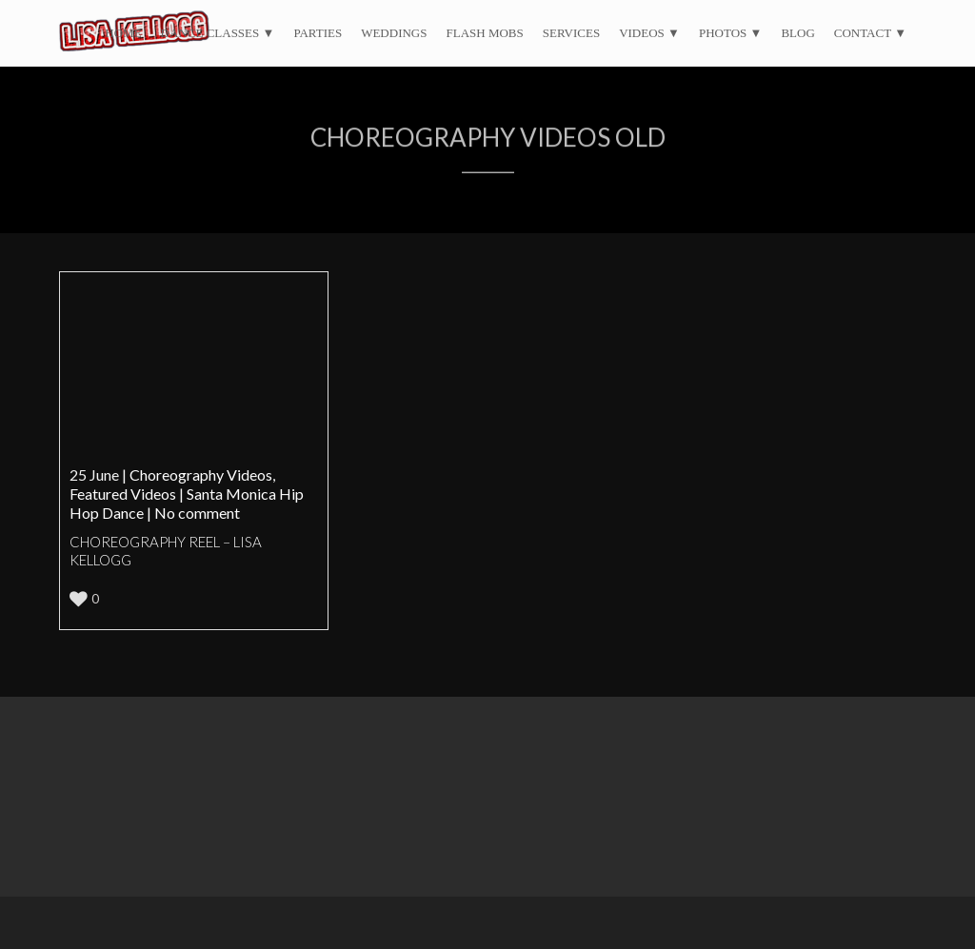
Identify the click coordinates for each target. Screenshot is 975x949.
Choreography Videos (200, 474)
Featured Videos (123, 493)
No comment (197, 513)
